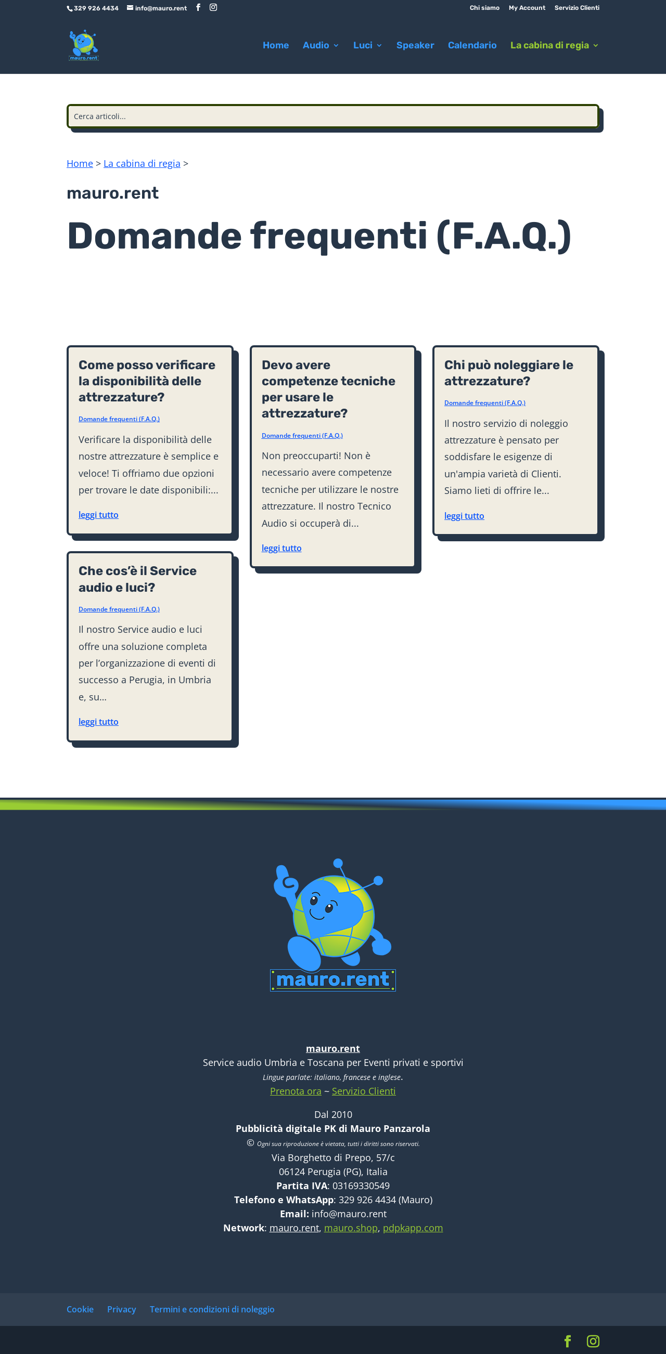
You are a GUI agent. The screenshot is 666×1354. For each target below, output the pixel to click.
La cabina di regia (549, 46)
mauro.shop (351, 1227)
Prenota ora (296, 1091)
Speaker (415, 46)
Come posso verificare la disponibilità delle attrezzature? (147, 381)
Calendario (472, 46)
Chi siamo (484, 8)
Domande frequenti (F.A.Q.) (119, 418)
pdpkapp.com (413, 1227)
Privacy (121, 1309)
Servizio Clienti (577, 8)
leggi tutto (99, 514)
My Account (527, 8)
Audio (316, 46)
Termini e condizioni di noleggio (212, 1309)
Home (276, 46)
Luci (363, 46)
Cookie (80, 1309)
